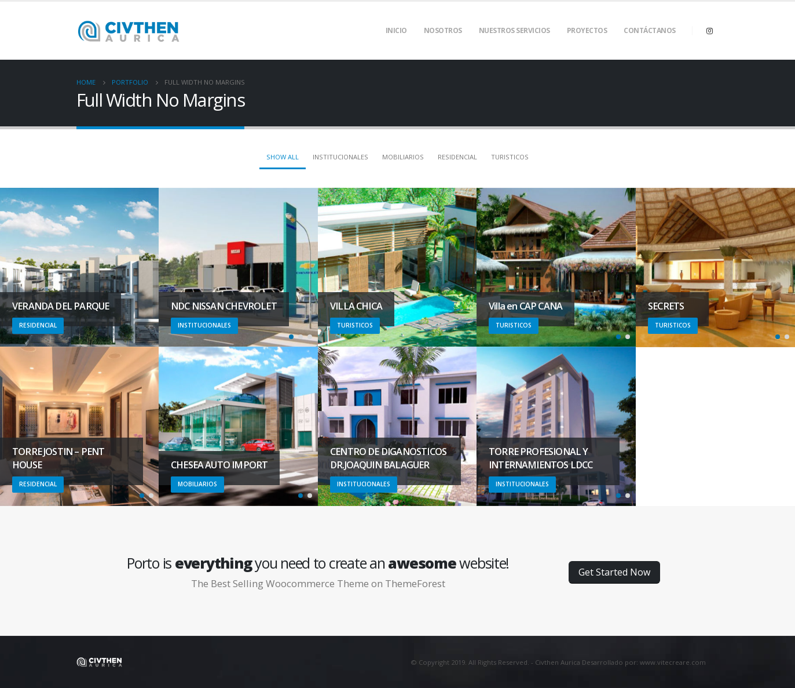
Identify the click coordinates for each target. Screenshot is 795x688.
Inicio (396, 30)
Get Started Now (614, 572)
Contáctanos (650, 30)
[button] (291, 337)
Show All (282, 156)
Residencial (457, 156)
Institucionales (340, 156)
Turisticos (510, 156)
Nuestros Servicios (514, 30)
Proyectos (587, 30)
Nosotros (443, 30)
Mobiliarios (403, 156)
